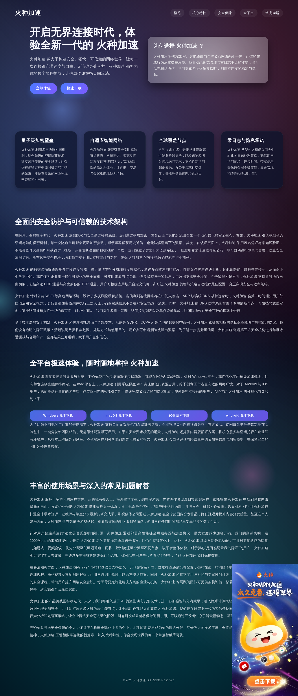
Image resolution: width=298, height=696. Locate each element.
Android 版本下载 (240, 415)
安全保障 (225, 13)
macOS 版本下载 (119, 415)
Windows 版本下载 (58, 415)
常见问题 (272, 13)
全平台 (248, 13)
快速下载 (74, 88)
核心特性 (199, 13)
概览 (177, 13)
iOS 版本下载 (179, 415)
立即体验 (43, 88)
